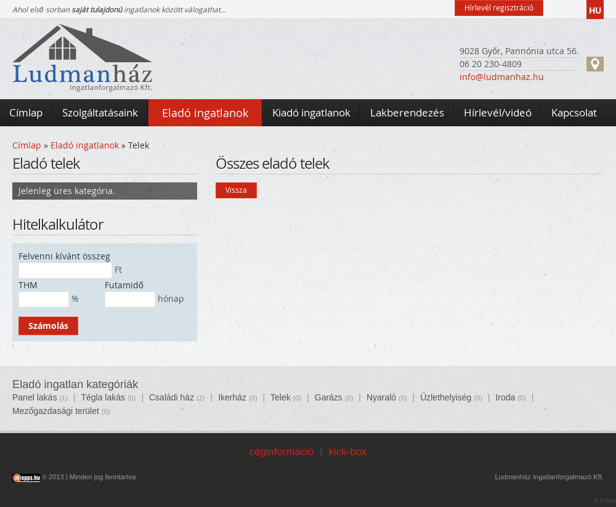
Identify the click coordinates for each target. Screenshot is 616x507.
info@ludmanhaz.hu (502, 77)
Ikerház (232, 397)
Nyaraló (381, 397)
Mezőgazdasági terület (55, 411)
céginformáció (281, 452)
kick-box (348, 452)
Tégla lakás (103, 397)
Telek (280, 397)
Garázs (328, 397)
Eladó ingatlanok (85, 145)
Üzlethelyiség (445, 397)
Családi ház (171, 397)
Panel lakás (34, 397)
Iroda (505, 397)
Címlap (26, 145)
